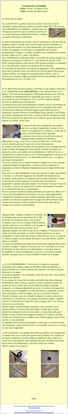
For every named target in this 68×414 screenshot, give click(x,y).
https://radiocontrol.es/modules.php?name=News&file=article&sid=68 (34, 412)
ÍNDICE (34, 398)
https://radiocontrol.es (34, 407)
